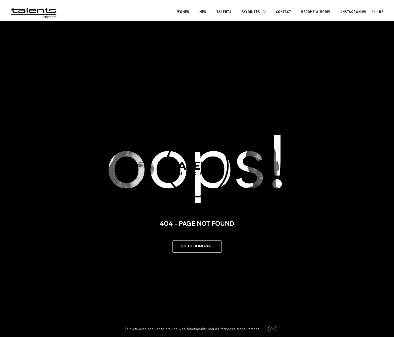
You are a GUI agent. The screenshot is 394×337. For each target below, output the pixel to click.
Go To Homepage (197, 246)
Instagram (353, 12)
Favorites (250, 12)
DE (381, 12)
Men (203, 12)
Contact (283, 12)
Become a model (316, 12)
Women (183, 12)
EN (373, 12)
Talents (224, 12)
